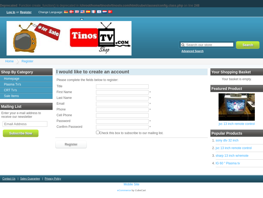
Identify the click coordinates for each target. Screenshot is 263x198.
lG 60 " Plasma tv (228, 163)
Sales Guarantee (30, 178)
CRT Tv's (10, 90)
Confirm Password (69, 127)
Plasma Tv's (12, 84)
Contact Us (8, 178)
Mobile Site (131, 184)
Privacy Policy (53, 178)
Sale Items (11, 96)
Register (26, 12)
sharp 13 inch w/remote (232, 156)
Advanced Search (192, 51)
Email (60, 103)
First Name (64, 92)
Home (9, 61)
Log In (11, 12)
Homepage (11, 78)
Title (59, 86)
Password (63, 121)
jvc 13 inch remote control (237, 124)
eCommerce (124, 190)
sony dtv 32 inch (227, 140)
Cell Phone (64, 115)
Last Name (64, 98)
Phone (61, 109)
